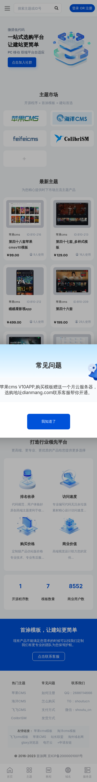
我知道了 (48, 421)
